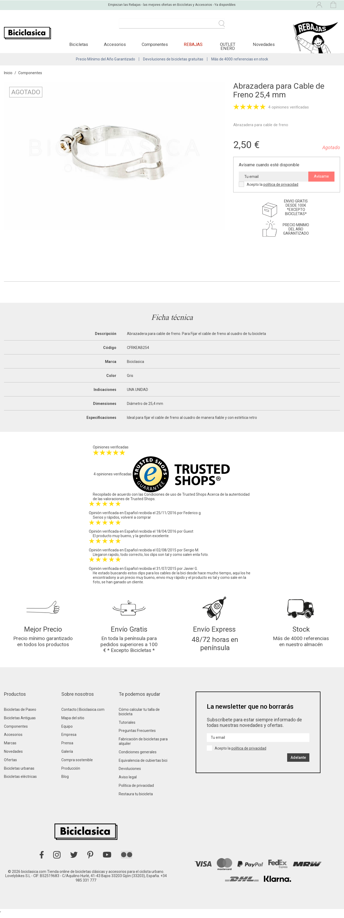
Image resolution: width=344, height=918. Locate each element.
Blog (65, 781)
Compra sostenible (77, 764)
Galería (67, 756)
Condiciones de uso (160, 497)
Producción (70, 773)
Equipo (67, 731)
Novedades (13, 756)
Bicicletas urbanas (19, 773)
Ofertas (10, 764)
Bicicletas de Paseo (20, 714)
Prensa (67, 747)
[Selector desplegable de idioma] (273, 4)
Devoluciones (130, 773)
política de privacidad (280, 187)
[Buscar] (172, 26)
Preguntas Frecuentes (137, 735)
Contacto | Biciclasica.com (82, 714)
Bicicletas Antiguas (20, 722)
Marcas (10, 747)
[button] (78, 46)
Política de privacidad (136, 790)
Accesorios (13, 739)
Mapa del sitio (72, 722)
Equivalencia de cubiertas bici (143, 765)
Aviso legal (128, 781)
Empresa (68, 739)
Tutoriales (127, 727)
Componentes (16, 731)
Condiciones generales (138, 756)
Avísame (321, 179)
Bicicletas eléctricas (20, 781)
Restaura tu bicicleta (136, 798)
